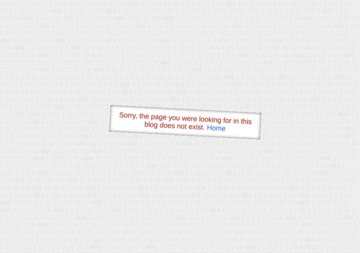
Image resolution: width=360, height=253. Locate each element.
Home (216, 127)
